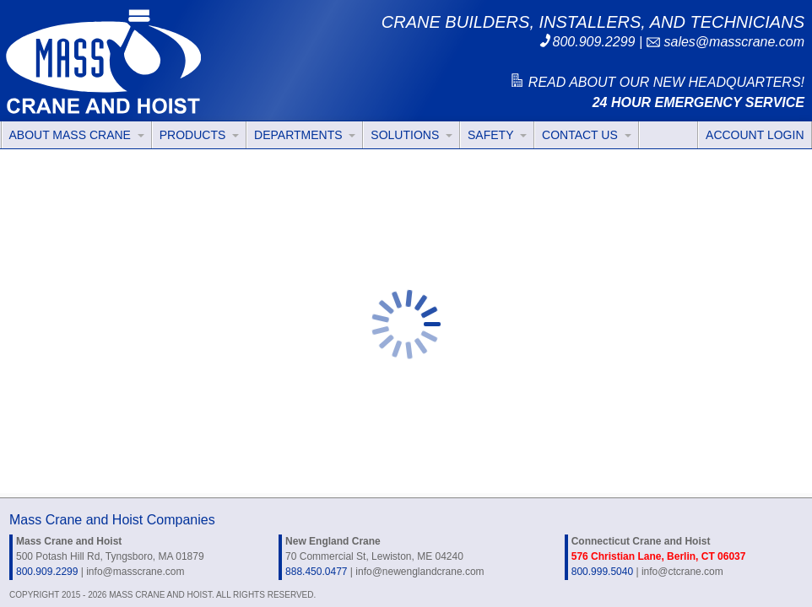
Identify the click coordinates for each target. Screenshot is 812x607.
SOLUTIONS (411, 135)
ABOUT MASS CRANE (76, 135)
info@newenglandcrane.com (419, 571)
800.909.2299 (587, 42)
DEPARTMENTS (304, 135)
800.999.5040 (602, 571)
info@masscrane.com (135, 571)
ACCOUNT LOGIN (755, 135)
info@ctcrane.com (682, 571)
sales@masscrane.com (725, 42)
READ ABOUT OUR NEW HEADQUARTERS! (656, 82)
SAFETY (497, 135)
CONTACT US (586, 135)
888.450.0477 (316, 571)
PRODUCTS (199, 135)
